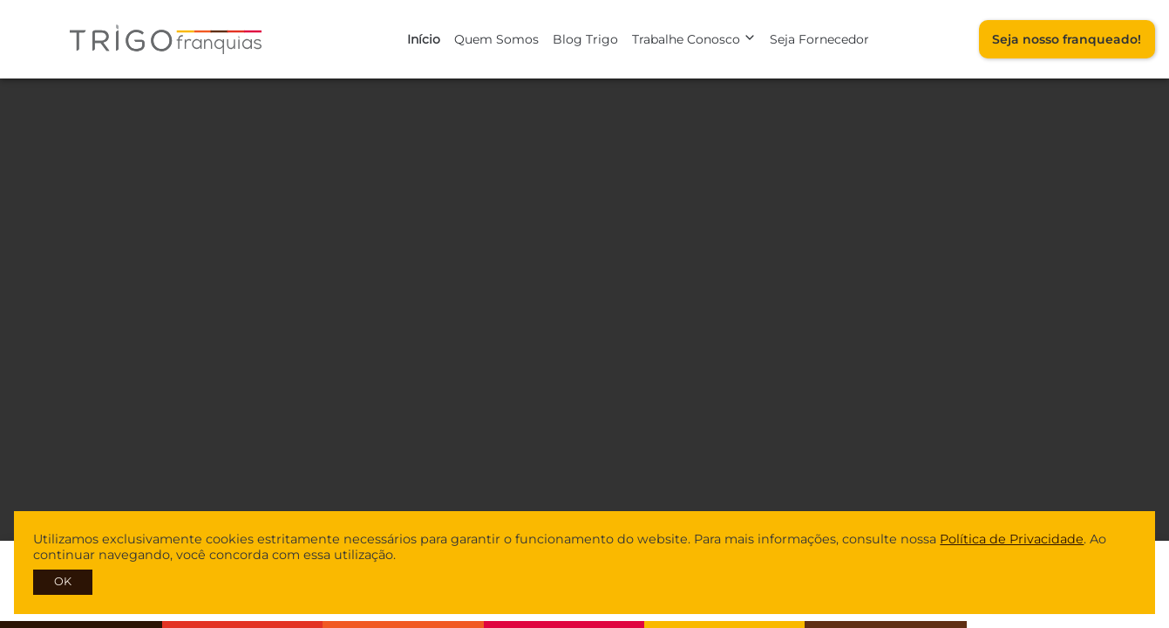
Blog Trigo (585, 39)
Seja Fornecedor (819, 39)
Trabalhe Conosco (694, 39)
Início (423, 39)
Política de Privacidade (1012, 539)
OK (62, 581)
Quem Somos (496, 39)
